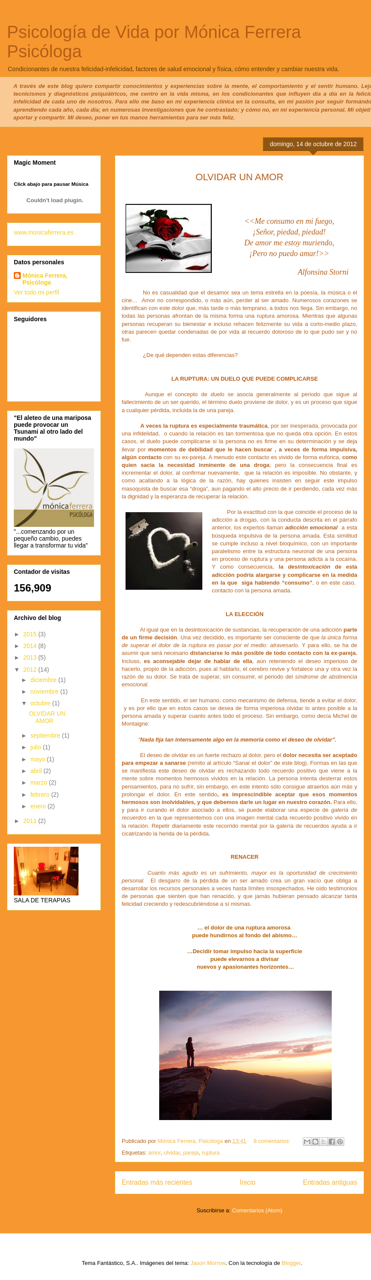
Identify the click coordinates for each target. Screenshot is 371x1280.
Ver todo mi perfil (36, 292)
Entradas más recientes (157, 1182)
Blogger (291, 1263)
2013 (30, 657)
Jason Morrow (208, 1263)
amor (154, 1152)
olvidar (172, 1152)
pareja (190, 1152)
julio (36, 747)
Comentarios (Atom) (257, 1210)
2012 (30, 669)
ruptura (211, 1152)
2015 (30, 634)
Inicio (247, 1182)
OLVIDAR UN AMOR (47, 717)
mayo (38, 759)
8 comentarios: (273, 1141)
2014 (30, 645)
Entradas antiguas (330, 1182)
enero (38, 806)
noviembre (45, 691)
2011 (30, 820)
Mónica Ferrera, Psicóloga (44, 279)
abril (36, 770)
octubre (41, 703)
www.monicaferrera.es (44, 232)
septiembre (46, 735)
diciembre (44, 679)
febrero (40, 794)
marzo (39, 782)
